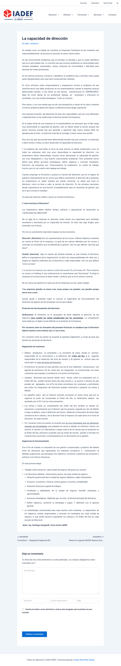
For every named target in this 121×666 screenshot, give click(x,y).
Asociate (85, 3)
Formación (85, 15)
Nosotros (56, 15)
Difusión (70, 15)
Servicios (100, 15)
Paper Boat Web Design (84, 660)
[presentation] (40, 622)
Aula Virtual (108, 3)
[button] (118, 3)
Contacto (113, 15)
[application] (60, 15)
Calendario (96, 3)
